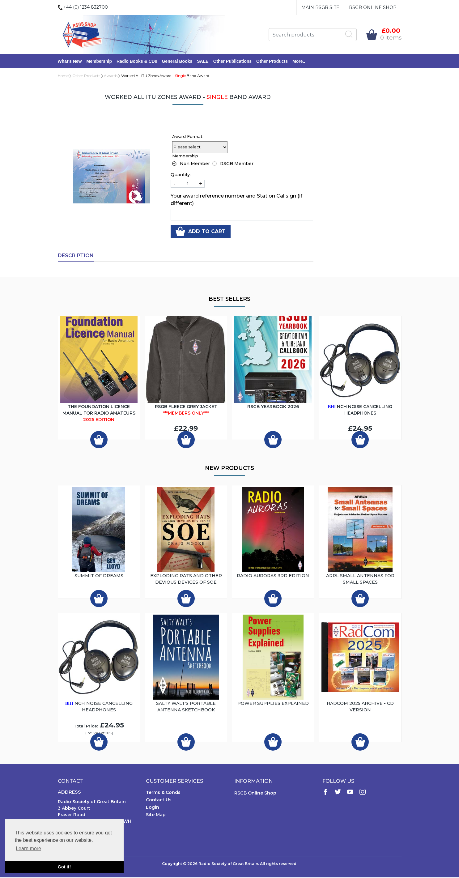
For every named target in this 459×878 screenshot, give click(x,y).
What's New (70, 61)
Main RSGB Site (320, 7)
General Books (177, 61)
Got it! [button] (64, 866)
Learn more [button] (28, 848)
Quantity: (181, 175)
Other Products (272, 61)
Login (152, 808)
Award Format (187, 136)
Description (76, 256)
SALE (202, 61)
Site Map (156, 815)
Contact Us (159, 800)
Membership (99, 61)
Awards (110, 76)
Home (63, 76)
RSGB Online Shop (373, 7)
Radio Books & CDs (137, 61)
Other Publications (232, 61)
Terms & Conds (163, 793)
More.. (298, 61)
